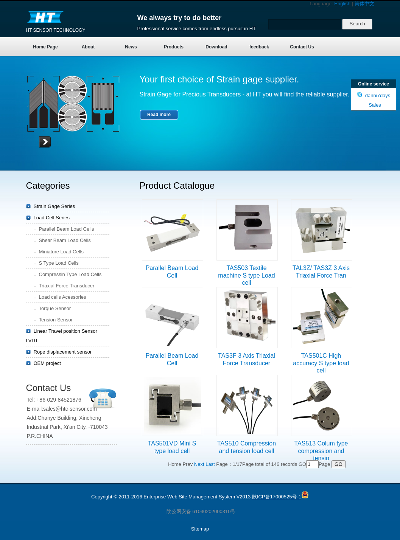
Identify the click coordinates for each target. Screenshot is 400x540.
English (342, 3)
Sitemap (200, 529)
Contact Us (302, 47)
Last (210, 464)
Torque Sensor (55, 308)
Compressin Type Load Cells (70, 274)
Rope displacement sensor (63, 352)
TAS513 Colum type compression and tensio (321, 450)
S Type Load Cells (59, 263)
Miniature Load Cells (61, 251)
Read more (159, 114)
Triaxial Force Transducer (67, 286)
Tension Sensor (56, 320)
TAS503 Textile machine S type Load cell (246, 275)
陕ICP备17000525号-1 (276, 497)
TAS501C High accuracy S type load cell (321, 363)
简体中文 (364, 3)
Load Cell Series (52, 217)
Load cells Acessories (62, 297)
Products (174, 47)
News (131, 47)
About (88, 47)
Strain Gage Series (54, 206)
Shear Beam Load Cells (65, 240)
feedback (259, 47)
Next (199, 464)
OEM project (47, 363)
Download (216, 47)
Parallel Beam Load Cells (66, 229)
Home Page (45, 47)
